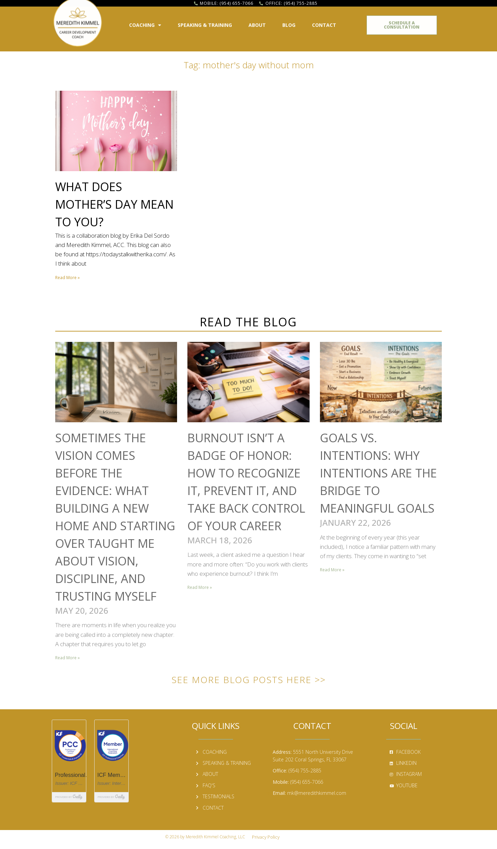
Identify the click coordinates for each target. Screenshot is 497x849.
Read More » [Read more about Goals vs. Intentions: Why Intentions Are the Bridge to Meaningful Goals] (332, 570)
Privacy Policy (266, 837)
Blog (288, 22)
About (257, 22)
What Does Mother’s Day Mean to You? (114, 204)
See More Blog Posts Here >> (249, 679)
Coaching (145, 22)
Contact (324, 22)
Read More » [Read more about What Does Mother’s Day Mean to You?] (67, 277)
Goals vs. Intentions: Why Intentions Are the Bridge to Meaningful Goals (378, 473)
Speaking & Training (205, 22)
